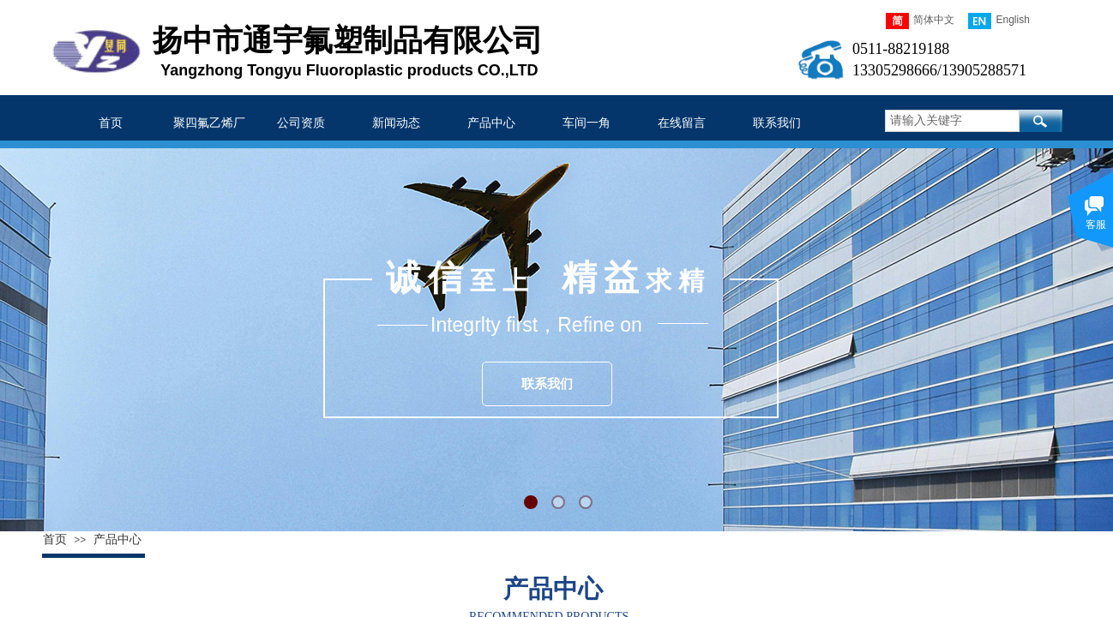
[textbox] (952, 121)
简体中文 (920, 21)
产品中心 (117, 539)
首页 (55, 539)
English (998, 21)
